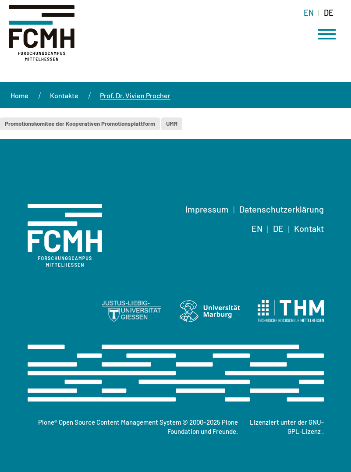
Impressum (207, 209)
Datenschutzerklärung (281, 209)
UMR (171, 123)
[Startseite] (42, 38)
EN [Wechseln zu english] (309, 13)
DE (278, 228)
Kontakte (64, 95)
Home (19, 95)
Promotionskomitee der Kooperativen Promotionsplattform (80, 123)
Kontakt (309, 228)
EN (257, 228)
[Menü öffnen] (327, 34)
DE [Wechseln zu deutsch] (328, 13)
